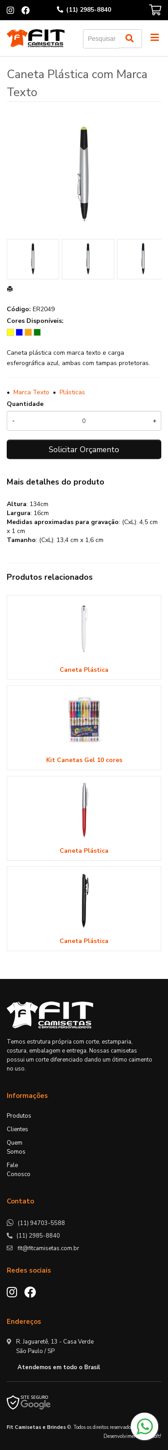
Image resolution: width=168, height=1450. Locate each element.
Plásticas (72, 392)
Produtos (19, 1116)
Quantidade (25, 404)
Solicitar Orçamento (84, 449)
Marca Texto (31, 392)
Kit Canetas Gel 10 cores (84, 760)
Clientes (17, 1129)
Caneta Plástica (84, 670)
